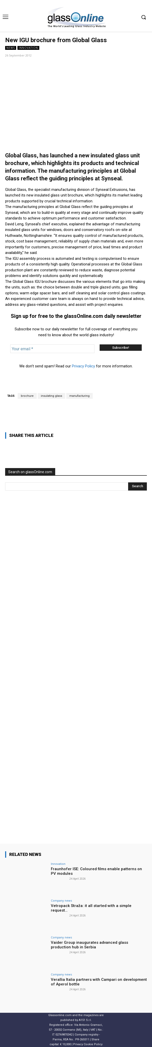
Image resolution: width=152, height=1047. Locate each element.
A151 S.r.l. (85, 1020)
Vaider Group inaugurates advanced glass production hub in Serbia (89, 944)
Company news (61, 900)
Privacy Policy (83, 366)
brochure (27, 396)
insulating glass (51, 396)
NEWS (10, 48)
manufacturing (79, 396)
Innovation (28, 48)
